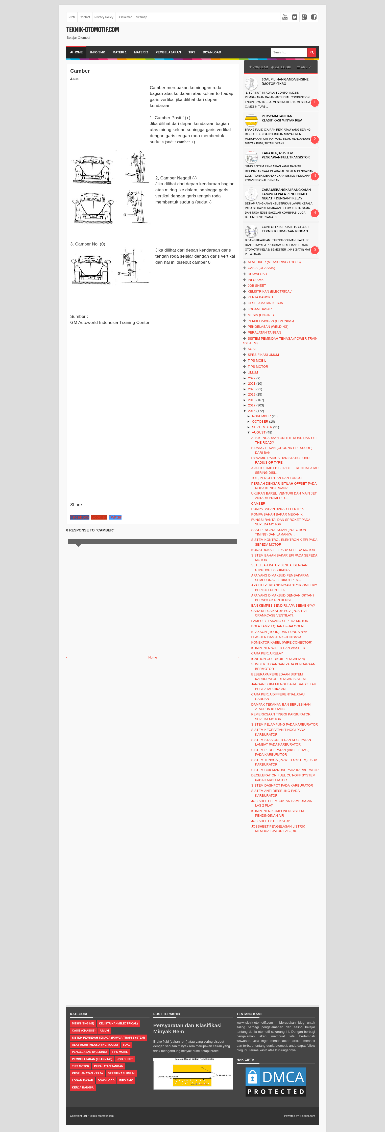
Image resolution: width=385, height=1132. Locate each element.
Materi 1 (120, 52)
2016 (252, 411)
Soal (252, 349)
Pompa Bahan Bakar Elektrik (277, 509)
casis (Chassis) (261, 268)
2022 (252, 378)
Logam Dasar (260, 309)
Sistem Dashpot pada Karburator (282, 785)
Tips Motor (258, 366)
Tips (191, 52)
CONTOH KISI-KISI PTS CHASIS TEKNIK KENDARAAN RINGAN (285, 229)
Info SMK (97, 52)
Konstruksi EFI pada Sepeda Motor (283, 550)
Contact (85, 17)
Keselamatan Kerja (265, 303)
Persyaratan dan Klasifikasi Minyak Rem (282, 118)
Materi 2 (141, 52)
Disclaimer (124, 17)
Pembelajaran (168, 52)
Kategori (281, 67)
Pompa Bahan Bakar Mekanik (276, 514)
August (259, 432)
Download (212, 52)
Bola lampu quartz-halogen (277, 626)
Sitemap (141, 17)
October (260, 421)
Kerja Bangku (260, 297)
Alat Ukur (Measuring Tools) (274, 262)
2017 (252, 405)
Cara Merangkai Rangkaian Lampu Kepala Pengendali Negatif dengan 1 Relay (286, 194)
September (262, 427)
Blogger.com (307, 1115)
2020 (252, 389)
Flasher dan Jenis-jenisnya (276, 637)
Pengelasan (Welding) (268, 326)
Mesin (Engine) (261, 315)
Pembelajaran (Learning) (271, 321)
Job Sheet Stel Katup (270, 821)
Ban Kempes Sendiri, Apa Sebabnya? (283, 605)
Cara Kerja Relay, (267, 653)
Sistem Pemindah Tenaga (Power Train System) (108, 1037)
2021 (252, 383)
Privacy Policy (103, 17)
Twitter (115, 517)
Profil (71, 17)
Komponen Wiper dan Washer (278, 648)
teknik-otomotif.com (92, 30)
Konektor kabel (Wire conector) (281, 642)
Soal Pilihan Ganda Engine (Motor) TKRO (285, 81)
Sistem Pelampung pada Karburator (284, 724)
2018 (252, 400)
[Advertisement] (108, 116)
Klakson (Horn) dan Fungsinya (279, 632)
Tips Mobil (257, 360)
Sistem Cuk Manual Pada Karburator (285, 770)
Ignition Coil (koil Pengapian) (278, 659)
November (262, 416)
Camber (258, 503)
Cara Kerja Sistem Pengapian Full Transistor (286, 155)
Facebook (79, 517)
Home (76, 52)
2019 (252, 394)
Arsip (303, 67)
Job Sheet (257, 285)
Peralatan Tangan (264, 332)
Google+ (99, 517)
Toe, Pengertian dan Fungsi (276, 478)
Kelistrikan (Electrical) (270, 291)
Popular (258, 67)
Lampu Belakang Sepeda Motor (279, 621)
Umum (253, 372)
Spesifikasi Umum (263, 355)
